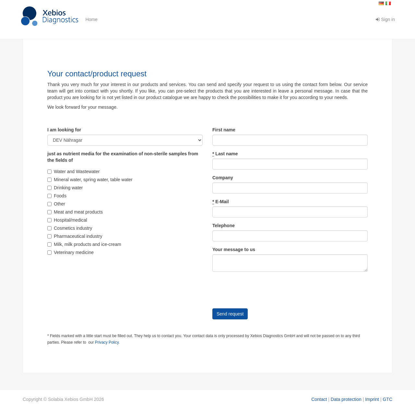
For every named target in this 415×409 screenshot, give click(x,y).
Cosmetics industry (69, 228)
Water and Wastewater (73, 171)
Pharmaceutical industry (74, 236)
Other (56, 203)
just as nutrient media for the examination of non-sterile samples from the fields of (122, 157)
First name (223, 129)
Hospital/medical (67, 220)
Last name (225, 154)
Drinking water (65, 187)
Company (222, 177)
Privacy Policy (107, 342)
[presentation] (261, 289)
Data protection (346, 399)
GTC (387, 399)
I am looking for (64, 129)
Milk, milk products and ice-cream (84, 244)
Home (91, 19)
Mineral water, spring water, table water (90, 179)
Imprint (372, 399)
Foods (56, 195)
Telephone (223, 225)
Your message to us (233, 249)
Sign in (385, 19)
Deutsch (381, 3)
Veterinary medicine (70, 252)
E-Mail (220, 201)
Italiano (388, 3)
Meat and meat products (75, 212)
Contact (319, 399)
